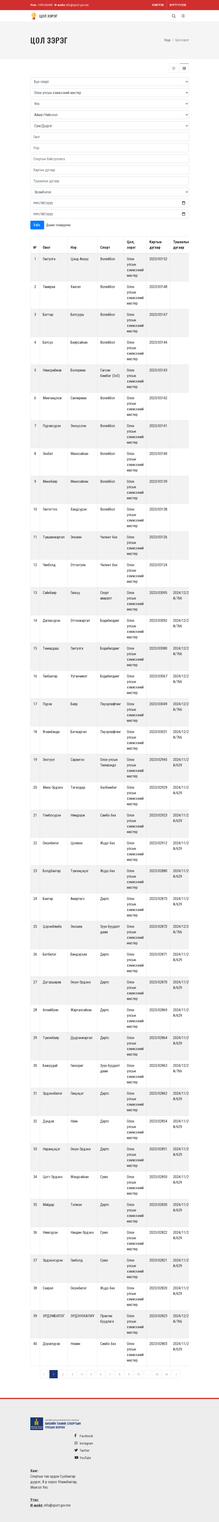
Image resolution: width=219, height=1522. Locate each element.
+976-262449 (45, 5)
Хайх (37, 225)
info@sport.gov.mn (77, 5)
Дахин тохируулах (58, 225)
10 (138, 1374)
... (148, 1374)
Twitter (81, 1450)
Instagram (83, 1443)
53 (157, 1374)
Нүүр (167, 40)
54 (166, 1374)
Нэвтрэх (158, 5)
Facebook (83, 1436)
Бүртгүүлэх (178, 5)
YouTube (82, 1457)
